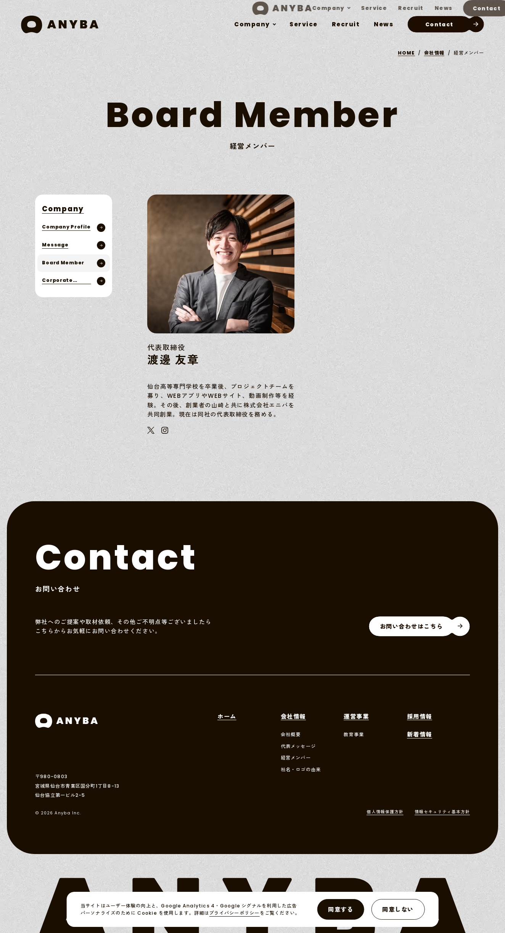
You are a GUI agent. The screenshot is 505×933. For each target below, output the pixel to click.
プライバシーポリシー (234, 913)
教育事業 (354, 734)
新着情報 (419, 735)
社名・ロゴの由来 (301, 769)
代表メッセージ (298, 746)
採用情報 (419, 717)
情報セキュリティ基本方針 (442, 812)
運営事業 (356, 717)
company (252, 24)
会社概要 (291, 734)
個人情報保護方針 (385, 812)
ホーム (226, 717)
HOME (406, 53)
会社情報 (434, 53)
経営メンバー (296, 758)
